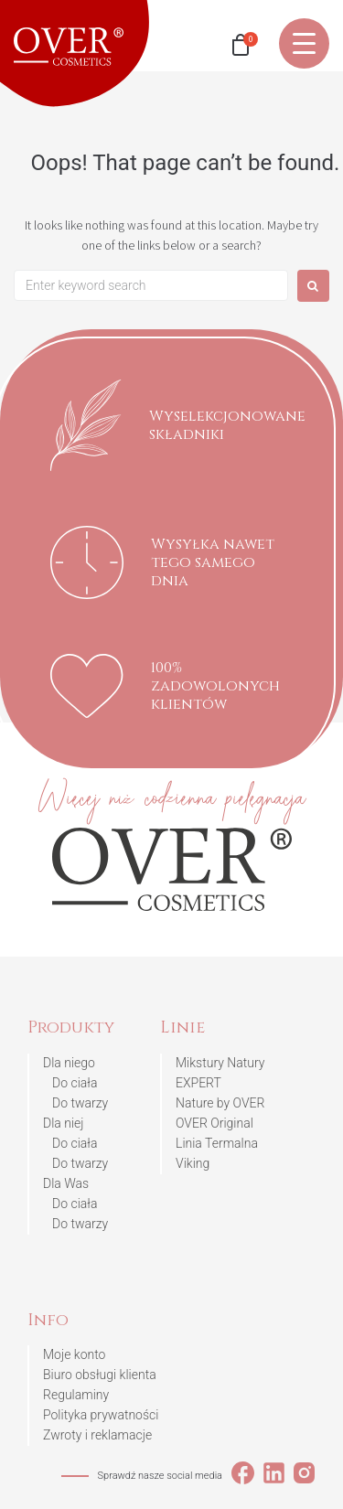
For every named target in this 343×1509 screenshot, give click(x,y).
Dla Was (66, 1183)
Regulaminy (76, 1394)
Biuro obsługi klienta (99, 1374)
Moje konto (74, 1354)
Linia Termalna (217, 1143)
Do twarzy (80, 1103)
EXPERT (198, 1083)
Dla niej (63, 1123)
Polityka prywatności (100, 1414)
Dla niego (69, 1062)
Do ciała (74, 1083)
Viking (192, 1163)
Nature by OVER (220, 1103)
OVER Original (214, 1123)
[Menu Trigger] (304, 43)
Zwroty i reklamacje (97, 1435)
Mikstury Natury (220, 1062)
